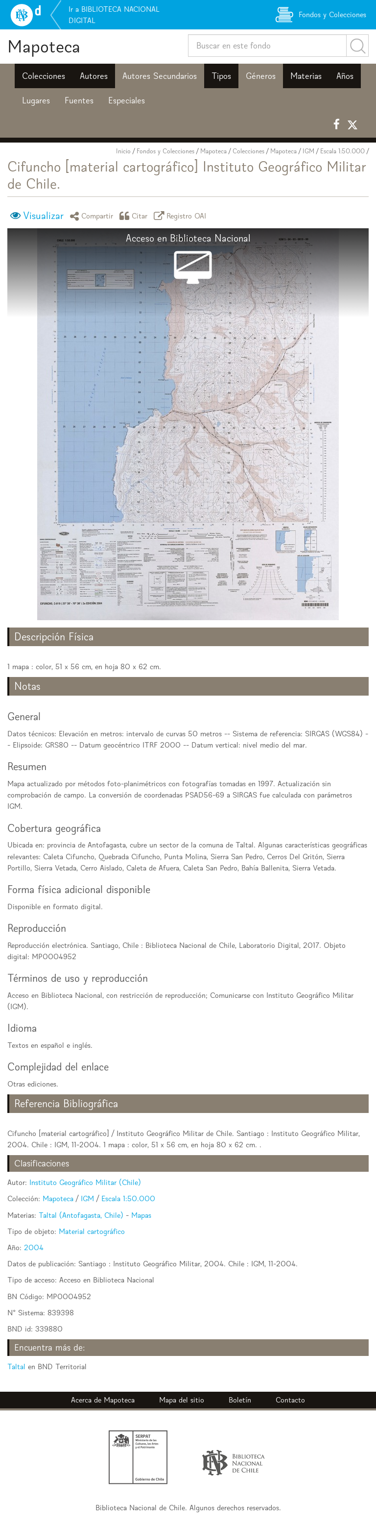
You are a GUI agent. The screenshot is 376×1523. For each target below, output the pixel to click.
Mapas (141, 1215)
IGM (308, 151)
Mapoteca (43, 46)
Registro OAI (182, 216)
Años (344, 76)
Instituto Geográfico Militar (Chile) (85, 1182)
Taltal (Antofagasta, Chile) (81, 1215)
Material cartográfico (92, 1231)
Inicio (123, 151)
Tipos (221, 76)
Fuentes (79, 100)
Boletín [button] (240, 1399)
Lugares (36, 100)
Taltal (16, 1366)
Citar (135, 216)
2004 (34, 1247)
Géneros (261, 76)
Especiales (126, 100)
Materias (306, 76)
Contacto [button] (290, 1399)
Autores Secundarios (159, 76)
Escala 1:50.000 (342, 151)
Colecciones (43, 76)
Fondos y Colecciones (165, 151)
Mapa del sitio (181, 1399)
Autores (94, 76)
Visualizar (43, 215)
